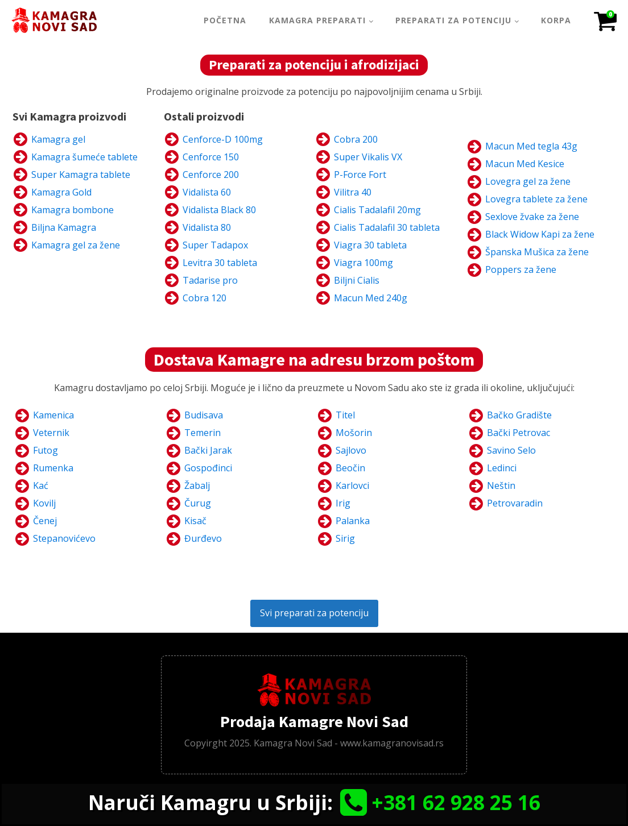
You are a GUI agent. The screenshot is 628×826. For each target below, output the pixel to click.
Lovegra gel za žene (528, 181)
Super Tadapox (215, 245)
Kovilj (44, 503)
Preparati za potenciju (453, 20)
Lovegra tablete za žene (536, 199)
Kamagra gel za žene (75, 245)
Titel (345, 415)
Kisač (195, 520)
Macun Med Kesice (524, 163)
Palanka (353, 520)
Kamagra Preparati (317, 20)
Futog (45, 450)
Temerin (202, 432)
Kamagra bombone (72, 210)
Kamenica (53, 415)
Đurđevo (203, 538)
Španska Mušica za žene (537, 252)
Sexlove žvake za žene (532, 216)
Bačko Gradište (519, 415)
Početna (225, 20)
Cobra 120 (204, 298)
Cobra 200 (356, 139)
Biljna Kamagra (63, 227)
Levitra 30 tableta (220, 262)
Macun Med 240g (370, 298)
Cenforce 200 (211, 174)
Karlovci (352, 485)
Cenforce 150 (211, 157)
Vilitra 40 (352, 192)
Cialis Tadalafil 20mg (377, 210)
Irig (343, 503)
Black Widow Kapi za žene (539, 234)
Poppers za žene (520, 269)
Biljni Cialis (356, 280)
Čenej (45, 520)
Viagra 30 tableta (370, 245)
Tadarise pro (210, 280)
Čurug (197, 503)
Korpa (556, 20)
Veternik (51, 432)
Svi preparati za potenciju (314, 613)
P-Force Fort (360, 174)
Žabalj (197, 485)
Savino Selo (511, 450)
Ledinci (502, 468)
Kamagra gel (58, 139)
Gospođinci (208, 468)
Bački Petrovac (518, 432)
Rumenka (53, 468)
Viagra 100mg (363, 262)
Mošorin (354, 432)
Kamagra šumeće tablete (84, 157)
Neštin (501, 485)
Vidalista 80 (207, 227)
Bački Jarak (208, 450)
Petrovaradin (515, 503)
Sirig (345, 538)
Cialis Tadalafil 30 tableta (387, 227)
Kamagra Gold (61, 192)
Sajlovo (351, 450)
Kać (40, 485)
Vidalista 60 (207, 192)
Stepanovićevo (64, 538)
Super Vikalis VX (368, 157)
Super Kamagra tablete (80, 174)
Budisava (203, 415)
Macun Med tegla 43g (531, 146)
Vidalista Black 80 (219, 210)
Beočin (350, 468)
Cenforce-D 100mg (223, 139)
